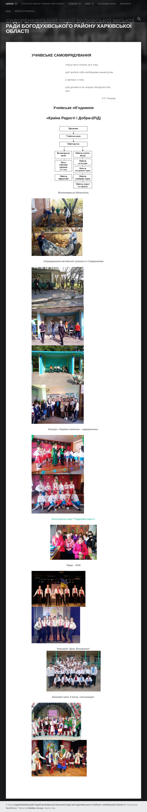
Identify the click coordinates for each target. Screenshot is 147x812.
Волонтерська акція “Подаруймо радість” (73, 519)
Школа (11, 4)
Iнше (89, 4)
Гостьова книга (107, 4)
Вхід (8, 11)
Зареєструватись (25, 11)
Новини (75, 4)
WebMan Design (35, 808)
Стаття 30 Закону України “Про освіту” (43, 4)
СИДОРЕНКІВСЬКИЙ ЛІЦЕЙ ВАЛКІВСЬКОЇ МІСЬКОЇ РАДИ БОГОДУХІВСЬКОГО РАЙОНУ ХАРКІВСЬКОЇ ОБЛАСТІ (69, 805)
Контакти (125, 4)
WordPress (11, 808)
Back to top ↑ (51, 808)
